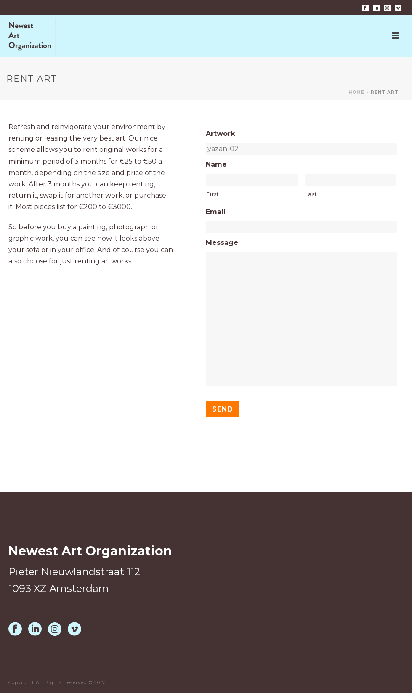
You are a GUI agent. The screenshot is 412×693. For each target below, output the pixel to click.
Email (216, 212)
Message (222, 243)
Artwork (220, 134)
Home (356, 92)
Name (216, 164)
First (212, 194)
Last (311, 194)
